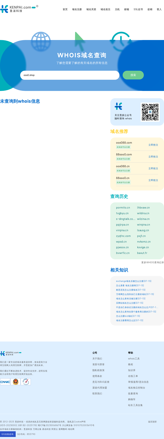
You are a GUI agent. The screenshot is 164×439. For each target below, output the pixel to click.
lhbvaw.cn (143, 207)
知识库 (131, 370)
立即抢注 (153, 144)
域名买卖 (91, 9)
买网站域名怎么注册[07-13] (129, 302)
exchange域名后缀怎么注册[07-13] (133, 281)
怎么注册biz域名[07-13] (128, 316)
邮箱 (126, 9)
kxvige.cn (143, 247)
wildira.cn (143, 213)
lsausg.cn (143, 230)
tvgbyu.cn (122, 213)
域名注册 (77, 9)
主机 (117, 9)
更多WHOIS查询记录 (152, 262)
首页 (65, 9)
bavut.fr (142, 253)
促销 (149, 9)
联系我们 (97, 393)
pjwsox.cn (122, 247)
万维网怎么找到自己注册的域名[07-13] (135, 294)
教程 (130, 364)
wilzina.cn (143, 219)
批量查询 (133, 393)
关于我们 (97, 358)
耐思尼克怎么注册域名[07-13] (131, 289)
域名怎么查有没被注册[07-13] (131, 298)
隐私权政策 (98, 370)
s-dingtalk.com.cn (126, 219)
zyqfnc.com (123, 236)
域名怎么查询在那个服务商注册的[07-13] (136, 311)
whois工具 (134, 358)
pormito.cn (123, 207)
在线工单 (133, 376)
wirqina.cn (143, 224)
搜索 (133, 75)
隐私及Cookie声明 (76, 421)
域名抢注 (105, 9)
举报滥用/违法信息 (138, 381)
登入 (159, 9)
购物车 (131, 399)
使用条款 (97, 376)
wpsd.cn (121, 241)
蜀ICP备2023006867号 (49, 425)
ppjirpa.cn (122, 224)
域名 (35, 421)
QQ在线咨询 (7, 434)
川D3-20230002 (8, 425)
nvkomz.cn (144, 241)
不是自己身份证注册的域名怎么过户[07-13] (137, 307)
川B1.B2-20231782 (27, 425)
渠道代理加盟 (99, 387)
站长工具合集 (135, 405)
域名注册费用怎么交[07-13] (129, 320)
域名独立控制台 (136, 387)
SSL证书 (138, 9)
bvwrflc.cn (123, 253)
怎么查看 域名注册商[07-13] (130, 285)
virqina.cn (122, 230)
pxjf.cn (141, 236)
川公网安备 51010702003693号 (78, 425)
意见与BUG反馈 (100, 381)
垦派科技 (19, 421)
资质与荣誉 (98, 364)
